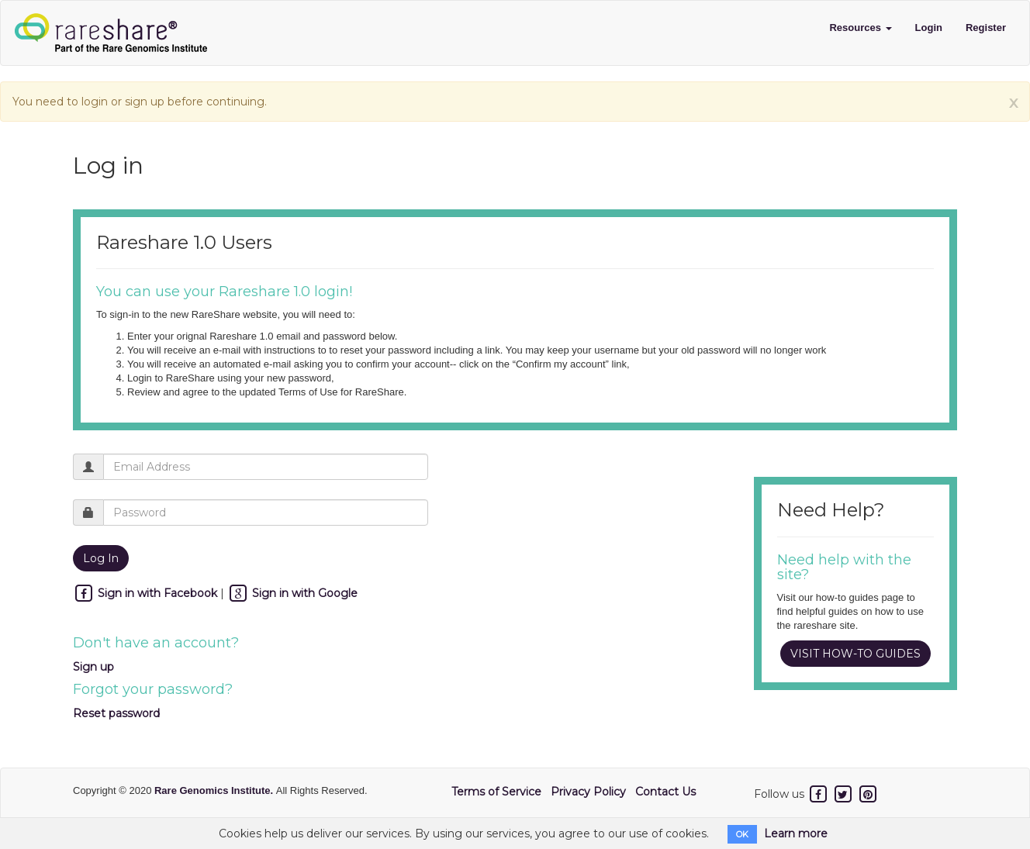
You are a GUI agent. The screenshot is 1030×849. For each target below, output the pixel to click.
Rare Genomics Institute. (215, 790)
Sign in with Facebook (146, 593)
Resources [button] (860, 27)
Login (928, 27)
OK (742, 834)
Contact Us (665, 792)
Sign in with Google (292, 593)
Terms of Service (496, 792)
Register (986, 27)
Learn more (796, 833)
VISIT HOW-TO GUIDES (855, 654)
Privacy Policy (588, 792)
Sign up (93, 667)
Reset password (116, 713)
